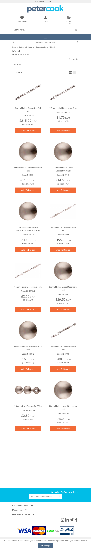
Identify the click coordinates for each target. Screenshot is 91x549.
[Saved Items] (22, 19)
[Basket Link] (69, 20)
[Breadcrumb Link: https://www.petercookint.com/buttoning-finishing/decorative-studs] (42, 46)
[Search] (43, 30)
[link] (62, 519)
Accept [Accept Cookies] (45, 545)
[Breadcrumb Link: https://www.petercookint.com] (14, 46)
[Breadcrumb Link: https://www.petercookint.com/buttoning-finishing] (26, 46)
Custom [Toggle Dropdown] (17, 70)
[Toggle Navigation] (45, 37)
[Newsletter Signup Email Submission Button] (59, 496)
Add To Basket (28, 128)
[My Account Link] (45, 19)
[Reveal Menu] (45, 37)
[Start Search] (76, 30)
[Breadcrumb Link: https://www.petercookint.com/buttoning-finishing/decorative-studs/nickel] (52, 46)
